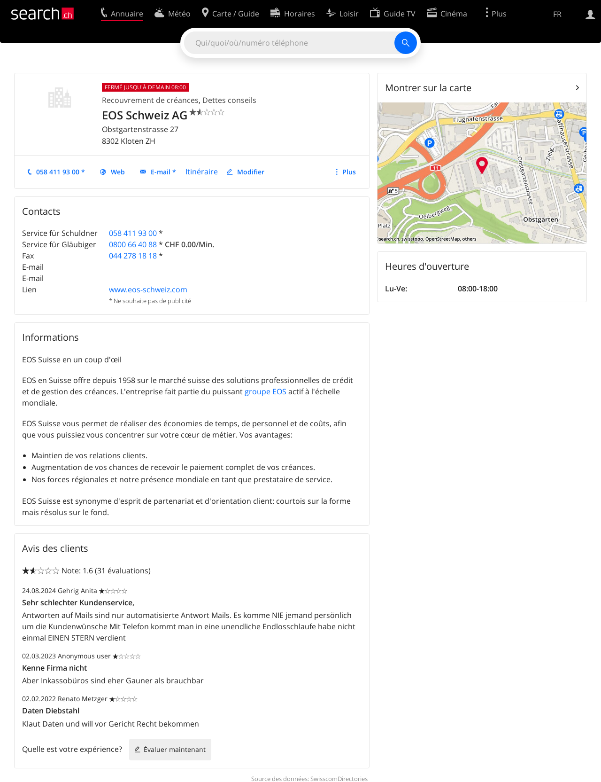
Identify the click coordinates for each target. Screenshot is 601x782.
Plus (349, 171)
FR (557, 14)
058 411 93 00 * (60, 171)
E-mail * (163, 171)
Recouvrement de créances (150, 100)
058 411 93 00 (133, 233)
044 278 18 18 (133, 255)
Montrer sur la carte (428, 87)
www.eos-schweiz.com (148, 289)
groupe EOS (265, 391)
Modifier (250, 171)
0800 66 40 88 (133, 244)
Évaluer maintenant (175, 749)
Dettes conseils (229, 100)
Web (118, 171)
